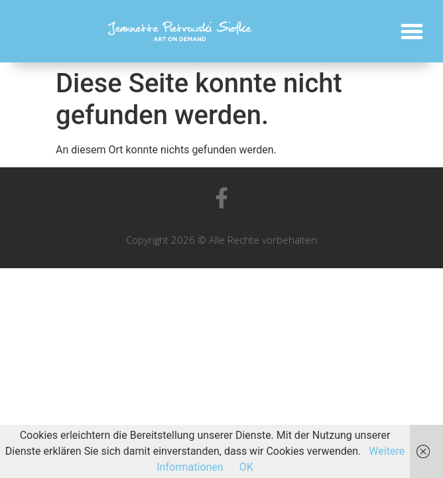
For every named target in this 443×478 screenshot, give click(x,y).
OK (246, 467)
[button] (412, 31)
